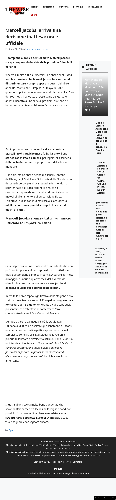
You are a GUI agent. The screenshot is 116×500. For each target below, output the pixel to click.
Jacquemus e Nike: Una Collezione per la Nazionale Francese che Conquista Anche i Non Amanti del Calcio (102, 220)
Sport (34, 14)
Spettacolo (48, 6)
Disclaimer (59, 441)
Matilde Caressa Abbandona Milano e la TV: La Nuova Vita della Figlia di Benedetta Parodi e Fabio (102, 137)
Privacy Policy (46, 441)
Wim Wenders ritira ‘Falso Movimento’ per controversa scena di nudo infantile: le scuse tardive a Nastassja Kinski (94, 95)
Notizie (35, 6)
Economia (78, 6)
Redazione (71, 441)
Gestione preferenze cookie (105, 498)
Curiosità (63, 6)
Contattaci (77, 461)
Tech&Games (95, 6)
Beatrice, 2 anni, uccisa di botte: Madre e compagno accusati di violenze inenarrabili (101, 260)
